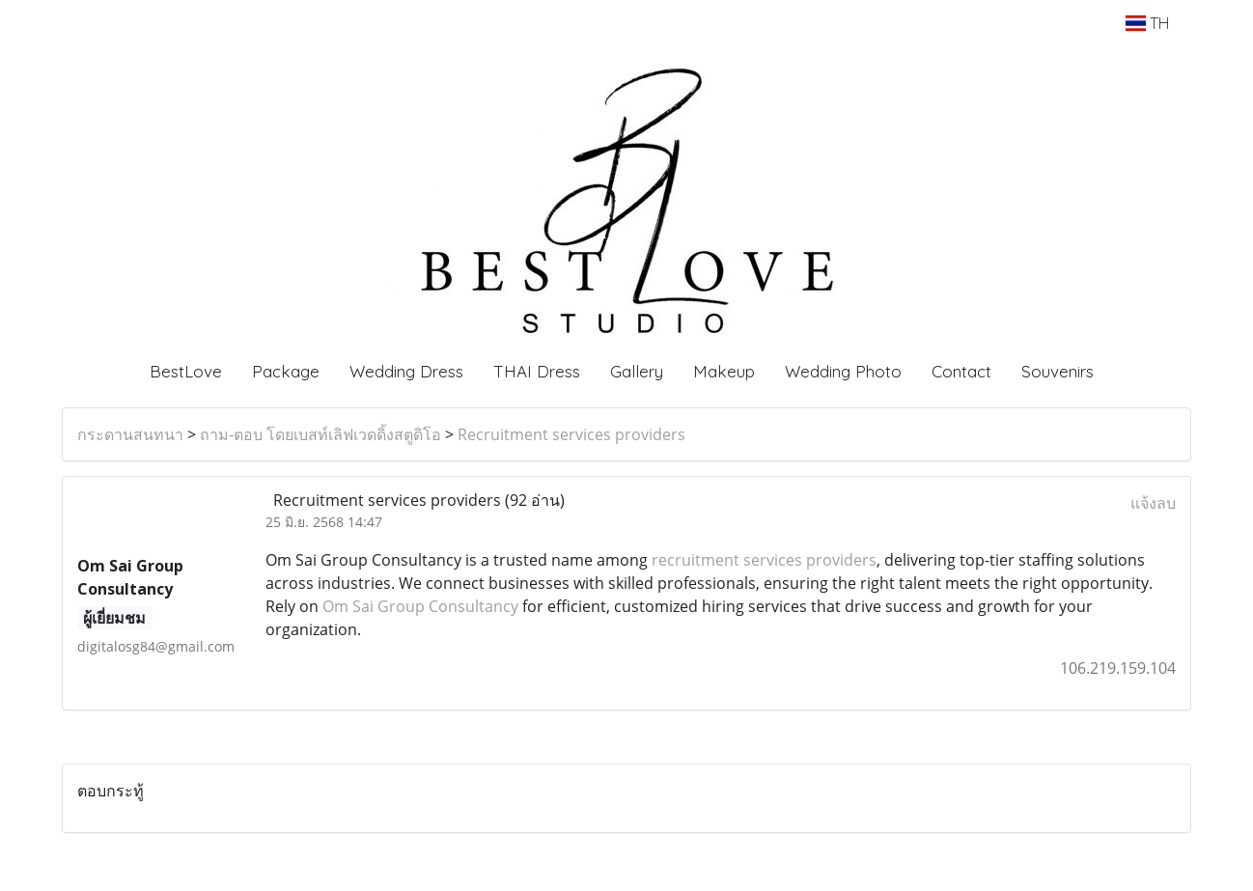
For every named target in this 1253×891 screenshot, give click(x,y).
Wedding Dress (406, 371)
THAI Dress (536, 371)
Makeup (724, 371)
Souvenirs (1057, 371)
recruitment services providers (764, 560)
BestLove (186, 371)
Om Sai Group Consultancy (420, 606)
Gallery (636, 371)
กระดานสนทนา (130, 434)
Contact (961, 371)
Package (286, 371)
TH (1147, 23)
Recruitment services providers (571, 434)
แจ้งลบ (1153, 503)
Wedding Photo (843, 371)
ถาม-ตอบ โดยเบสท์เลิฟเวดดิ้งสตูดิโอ (320, 434)
